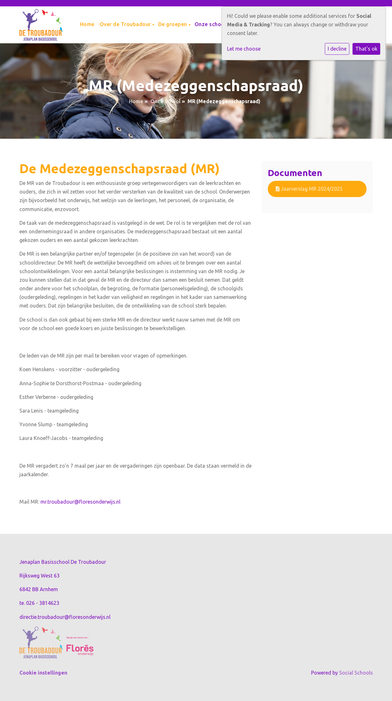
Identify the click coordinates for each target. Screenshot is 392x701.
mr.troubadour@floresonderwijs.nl (80, 502)
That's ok (366, 49)
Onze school (211, 24)
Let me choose (243, 49)
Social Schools (356, 673)
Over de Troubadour (126, 24)
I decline (337, 49)
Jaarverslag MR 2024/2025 (309, 189)
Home (87, 24)
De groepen (173, 24)
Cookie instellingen (43, 673)
